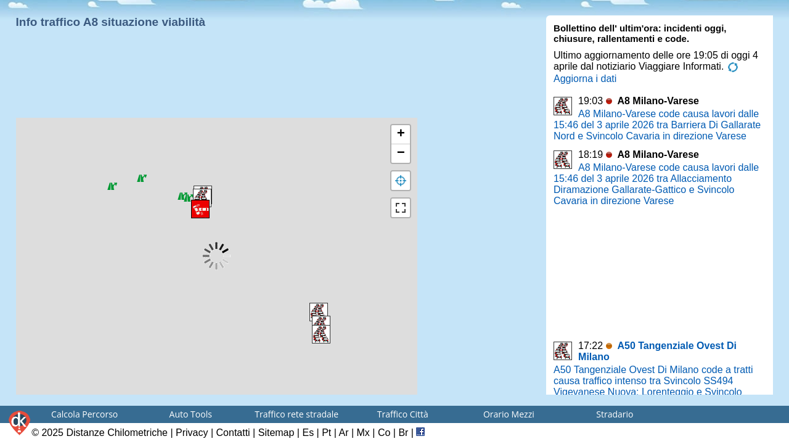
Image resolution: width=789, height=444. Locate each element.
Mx (363, 432)
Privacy (192, 432)
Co (384, 432)
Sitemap (276, 432)
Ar (343, 432)
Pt (326, 432)
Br (403, 432)
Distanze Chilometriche (117, 432)
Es (308, 432)
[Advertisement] (215, 86)
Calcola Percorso (84, 414)
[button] (202, 198)
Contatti (233, 432)
